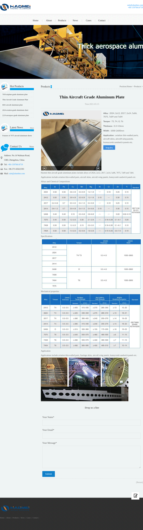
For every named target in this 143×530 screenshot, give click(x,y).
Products (62, 20)
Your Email (48, 430)
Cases (88, 20)
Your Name (48, 417)
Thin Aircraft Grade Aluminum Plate (15, 100)
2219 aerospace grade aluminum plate (15, 115)
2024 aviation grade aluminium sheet (15, 110)
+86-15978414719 (135, 7)
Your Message (49, 443)
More (32, 128)
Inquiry (109, 147)
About (49, 20)
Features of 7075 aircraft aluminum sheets (17, 136)
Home (35, 20)
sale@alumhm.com (135, 5)
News (75, 20)
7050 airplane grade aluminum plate (15, 94)
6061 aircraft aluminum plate (12, 105)
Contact (101, 20)
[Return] (139, 482)
